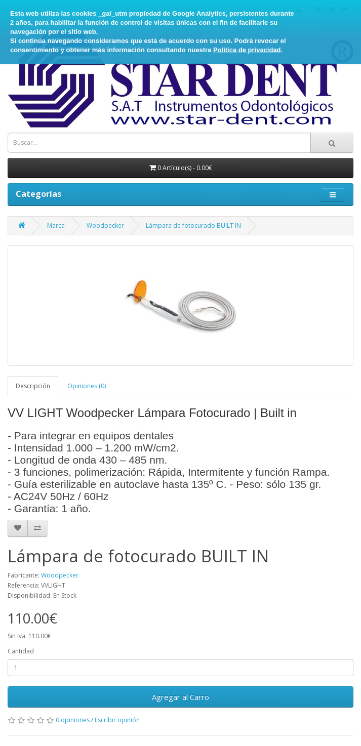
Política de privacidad (247, 50)
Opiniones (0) (86, 386)
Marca (56, 225)
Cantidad (21, 651)
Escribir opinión (117, 720)
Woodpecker (105, 225)
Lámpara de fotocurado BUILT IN (193, 225)
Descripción (33, 386)
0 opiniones (73, 720)
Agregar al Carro (180, 697)
